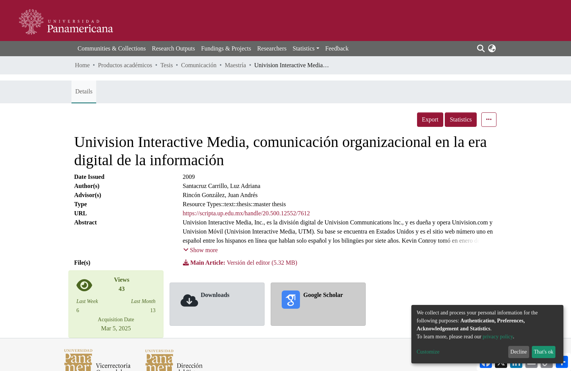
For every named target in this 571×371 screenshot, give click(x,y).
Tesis (166, 65)
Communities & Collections (112, 48)
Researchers (271, 48)
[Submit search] (480, 48)
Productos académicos (125, 65)
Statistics (461, 119)
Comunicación (198, 65)
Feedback (337, 48)
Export (430, 119)
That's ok (543, 352)
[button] (491, 48)
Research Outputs (173, 48)
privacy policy (498, 336)
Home (82, 65)
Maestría (235, 65)
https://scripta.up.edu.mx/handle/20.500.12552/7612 (246, 213)
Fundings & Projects (226, 48)
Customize (428, 352)
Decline (519, 352)
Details (83, 91)
